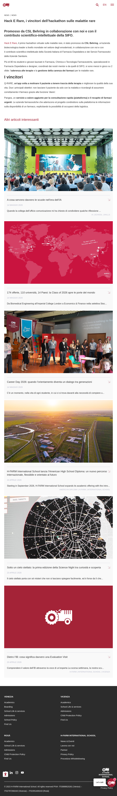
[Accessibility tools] (5, 774)
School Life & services (14, 711)
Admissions (9, 715)
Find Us (7, 724)
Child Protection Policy (71, 715)
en (104, 4)
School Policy (10, 720)
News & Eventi (67, 741)
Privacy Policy (67, 754)
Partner (64, 750)
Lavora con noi (67, 745)
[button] (97, 5)
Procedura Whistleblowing (73, 758)
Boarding (8, 707)
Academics (9, 702)
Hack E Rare (10, 43)
